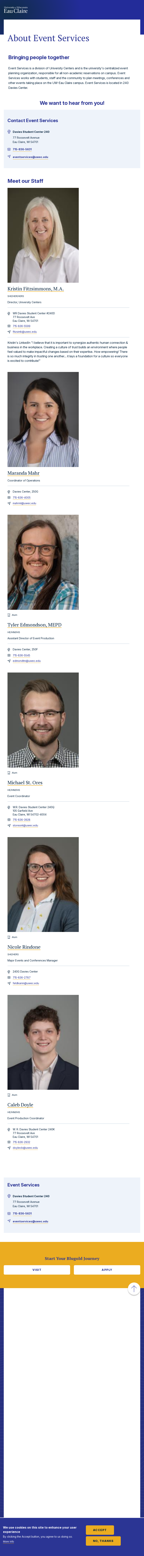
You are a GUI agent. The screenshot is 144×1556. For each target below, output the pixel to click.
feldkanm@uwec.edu (26, 983)
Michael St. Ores (25, 783)
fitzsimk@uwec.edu (25, 331)
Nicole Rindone (24, 947)
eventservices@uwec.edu (30, 157)
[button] (134, 1288)
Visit (37, 1270)
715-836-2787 (22, 977)
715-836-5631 (22, 149)
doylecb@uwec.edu (25, 1147)
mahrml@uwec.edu (24, 503)
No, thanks (103, 1541)
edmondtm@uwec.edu (27, 660)
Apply (107, 1270)
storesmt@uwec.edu (25, 825)
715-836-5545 (21, 655)
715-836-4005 (22, 497)
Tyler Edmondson (35, 625)
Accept (100, 1530)
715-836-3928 (21, 819)
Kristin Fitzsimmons (36, 289)
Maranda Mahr (24, 473)
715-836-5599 (21, 326)
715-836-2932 (21, 1142)
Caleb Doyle (20, 1105)
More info (8, 1541)
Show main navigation (136, 10)
